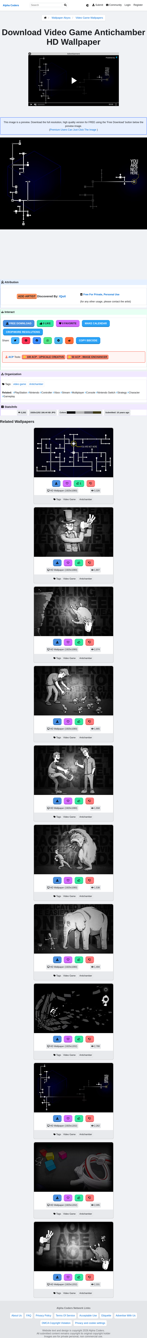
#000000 (71, 412)
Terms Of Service (65, 1315)
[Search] (65, 5)
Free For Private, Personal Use (101, 294)
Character (133, 392)
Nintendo (34, 392)
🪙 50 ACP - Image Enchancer (87, 357)
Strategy (121, 392)
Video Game (69, 499)
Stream (66, 392)
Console (90, 392)
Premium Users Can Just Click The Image (73, 129)
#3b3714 (97, 412)
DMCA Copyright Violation (56, 1323)
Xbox (57, 392)
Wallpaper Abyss (61, 17)
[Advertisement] (73, 254)
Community (114, 5)
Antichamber (36, 384)
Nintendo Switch (106, 392)
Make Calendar (96, 323)
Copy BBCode (88, 340)
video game (19, 384)
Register (138, 5)
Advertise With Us (126, 1315)
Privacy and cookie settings (90, 1323)
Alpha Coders (11, 5)
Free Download (18, 323)
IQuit (62, 296)
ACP (11, 357)
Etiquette (106, 1315)
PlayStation (20, 392)
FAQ (28, 1315)
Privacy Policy (43, 1315)
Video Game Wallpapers (89, 17)
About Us (16, 1315)
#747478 (88, 412)
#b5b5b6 (79, 412)
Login (128, 5)
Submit (97, 5)
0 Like (45, 323)
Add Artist (27, 296)
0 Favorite (68, 323)
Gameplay (8, 396)
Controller (46, 392)
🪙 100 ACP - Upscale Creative (43, 357)
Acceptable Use (88, 1315)
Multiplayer (78, 392)
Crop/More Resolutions (23, 332)
